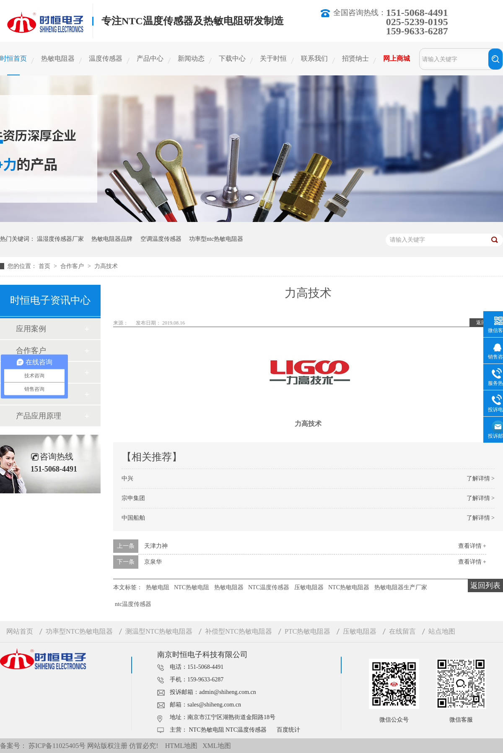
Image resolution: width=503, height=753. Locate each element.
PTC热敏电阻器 (307, 631)
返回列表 (485, 585)
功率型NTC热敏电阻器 (79, 631)
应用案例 (31, 329)
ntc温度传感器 (133, 604)
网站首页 (19, 631)
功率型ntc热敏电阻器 (216, 239)
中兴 (127, 478)
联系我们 (314, 58)
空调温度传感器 (160, 239)
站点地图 (441, 631)
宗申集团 (133, 498)
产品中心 (150, 58)
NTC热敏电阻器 (348, 587)
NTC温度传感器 (268, 587)
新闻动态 (191, 58)
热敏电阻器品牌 (111, 239)
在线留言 (402, 631)
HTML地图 (181, 745)
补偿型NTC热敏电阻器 (238, 631)
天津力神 (156, 546)
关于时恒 (273, 58)
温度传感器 (105, 58)
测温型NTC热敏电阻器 (158, 631)
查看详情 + (472, 546)
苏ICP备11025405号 (57, 745)
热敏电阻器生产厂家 (400, 587)
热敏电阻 (157, 587)
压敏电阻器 (309, 587)
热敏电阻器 (58, 58)
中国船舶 (133, 518)
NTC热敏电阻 (191, 587)
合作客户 (73, 266)
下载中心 (232, 58)
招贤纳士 (355, 58)
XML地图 (216, 745)
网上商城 (396, 58)
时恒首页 (13, 58)
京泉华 (153, 562)
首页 (45, 266)
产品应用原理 (38, 416)
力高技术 (106, 266)
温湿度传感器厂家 (60, 239)
